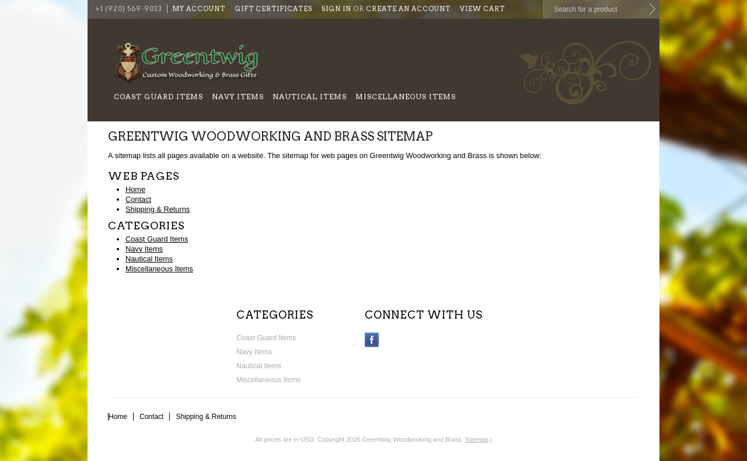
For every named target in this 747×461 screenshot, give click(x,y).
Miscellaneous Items (405, 96)
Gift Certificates (273, 9)
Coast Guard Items (158, 96)
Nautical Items (310, 96)
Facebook (372, 340)
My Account (198, 9)
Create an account (408, 9)
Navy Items (238, 96)
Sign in (336, 9)
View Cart (482, 9)
